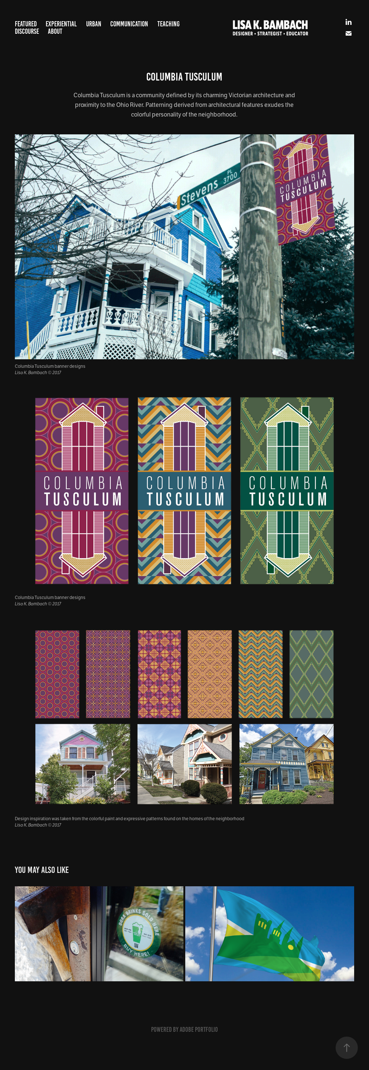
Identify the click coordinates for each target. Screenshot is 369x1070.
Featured (26, 24)
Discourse (27, 31)
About (55, 31)
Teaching (168, 24)
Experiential (61, 24)
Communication (129, 24)
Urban (93, 24)
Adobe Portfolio (199, 1029)
